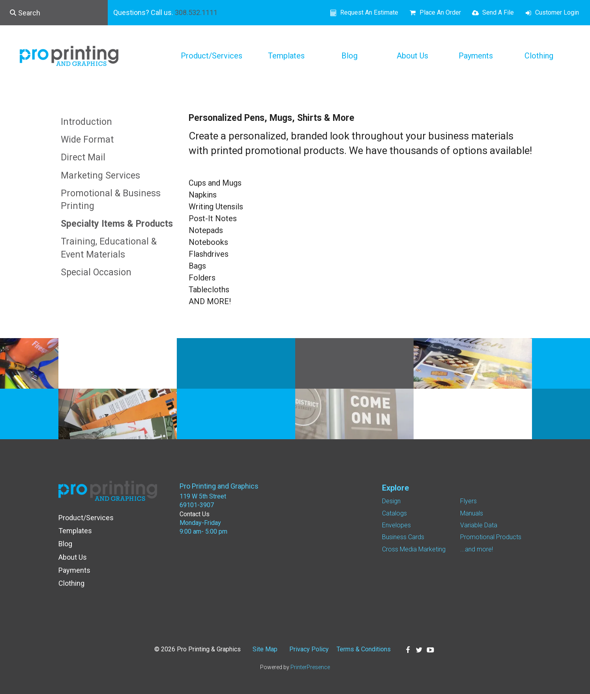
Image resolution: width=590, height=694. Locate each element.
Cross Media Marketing (414, 549)
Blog (349, 55)
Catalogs (394, 513)
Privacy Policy (309, 649)
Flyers (468, 501)
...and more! (476, 549)
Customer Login (557, 12)
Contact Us (195, 514)
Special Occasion (96, 272)
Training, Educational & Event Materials (109, 248)
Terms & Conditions (364, 649)
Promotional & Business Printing (111, 199)
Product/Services (211, 55)
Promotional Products (490, 537)
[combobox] (54, 13)
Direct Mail (83, 157)
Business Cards (403, 537)
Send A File (498, 12)
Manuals (471, 513)
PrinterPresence (310, 667)
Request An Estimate (369, 12)
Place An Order (440, 12)
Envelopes (396, 525)
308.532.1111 (196, 12)
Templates (286, 55)
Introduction (86, 122)
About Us (412, 55)
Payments (476, 55)
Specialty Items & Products (117, 223)
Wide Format (87, 139)
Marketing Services (100, 175)
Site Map (265, 649)
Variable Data (478, 525)
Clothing (538, 55)
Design (391, 501)
